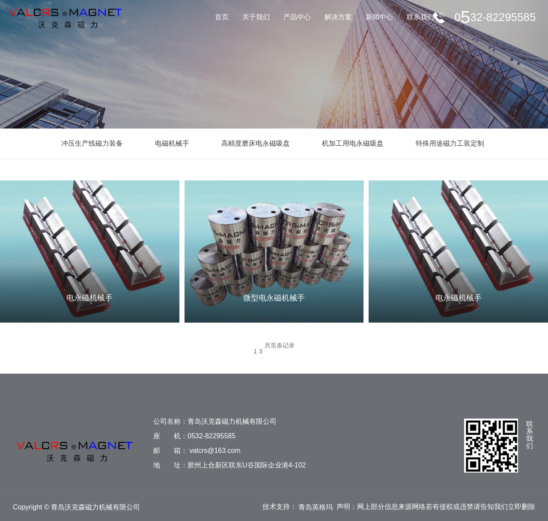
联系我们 (420, 17)
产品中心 (297, 17)
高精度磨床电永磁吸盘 (253, 143)
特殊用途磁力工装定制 (447, 143)
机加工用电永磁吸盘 (350, 143)
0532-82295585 (211, 436)
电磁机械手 (169, 143)
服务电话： (495, 17)
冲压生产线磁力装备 (89, 143)
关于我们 (256, 17)
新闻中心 (379, 17)
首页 (222, 17)
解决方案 (338, 17)
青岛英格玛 (315, 507)
